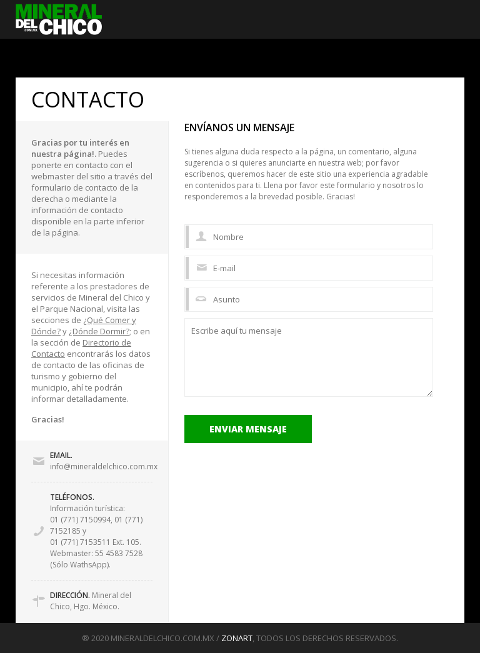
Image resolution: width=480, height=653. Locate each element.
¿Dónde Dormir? (99, 331)
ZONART (236, 638)
